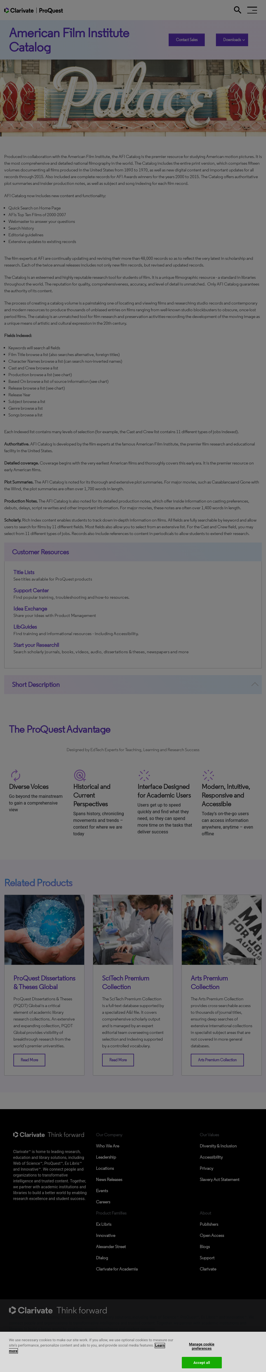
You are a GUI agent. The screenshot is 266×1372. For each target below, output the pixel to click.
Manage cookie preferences (202, 1350)
